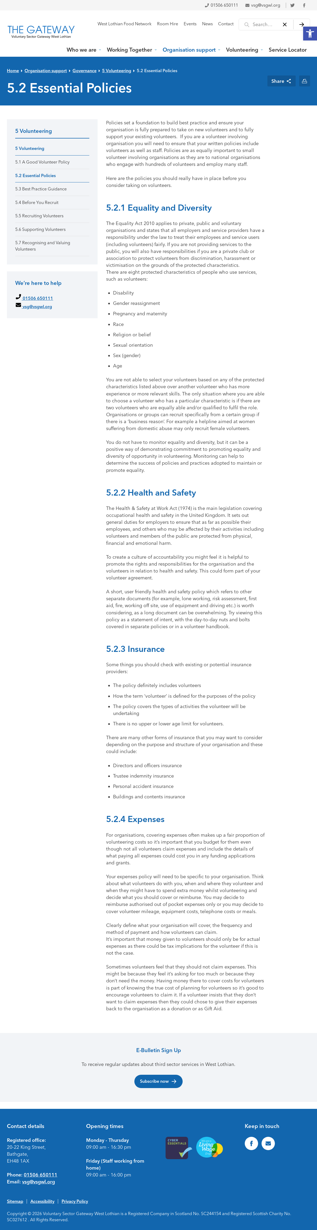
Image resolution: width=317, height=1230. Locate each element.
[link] (310, 33)
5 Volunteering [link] (116, 70)
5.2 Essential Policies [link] (157, 70)
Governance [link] (85, 70)
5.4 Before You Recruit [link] (36, 202)
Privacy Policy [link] (75, 1201)
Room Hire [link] (167, 23)
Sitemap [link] (15, 1201)
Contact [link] (226, 23)
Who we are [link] (82, 50)
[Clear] (284, 24)
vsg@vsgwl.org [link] (262, 5)
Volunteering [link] (242, 50)
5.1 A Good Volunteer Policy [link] (42, 162)
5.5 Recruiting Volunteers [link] (39, 215)
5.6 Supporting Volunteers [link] (40, 229)
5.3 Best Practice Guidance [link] (41, 188)
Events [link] (190, 23)
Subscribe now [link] (158, 1081)
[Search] (301, 24)
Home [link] (13, 70)
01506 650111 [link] (221, 5)
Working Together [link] (129, 50)
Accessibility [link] (42, 1201)
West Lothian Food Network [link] (124, 23)
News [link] (207, 23)
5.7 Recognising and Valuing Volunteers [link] (42, 245)
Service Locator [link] (288, 50)
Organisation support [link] (189, 50)
